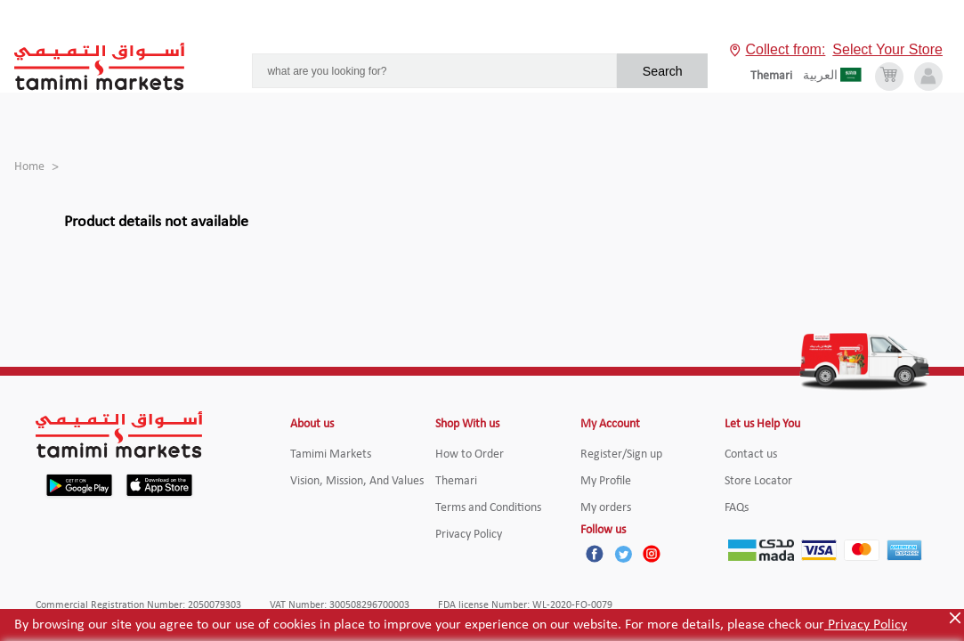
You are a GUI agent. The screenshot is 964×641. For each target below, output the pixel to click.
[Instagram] (651, 554)
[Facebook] (594, 554)
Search (663, 71)
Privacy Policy (865, 625)
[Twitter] (623, 554)
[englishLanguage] (776, 76)
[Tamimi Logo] (99, 67)
